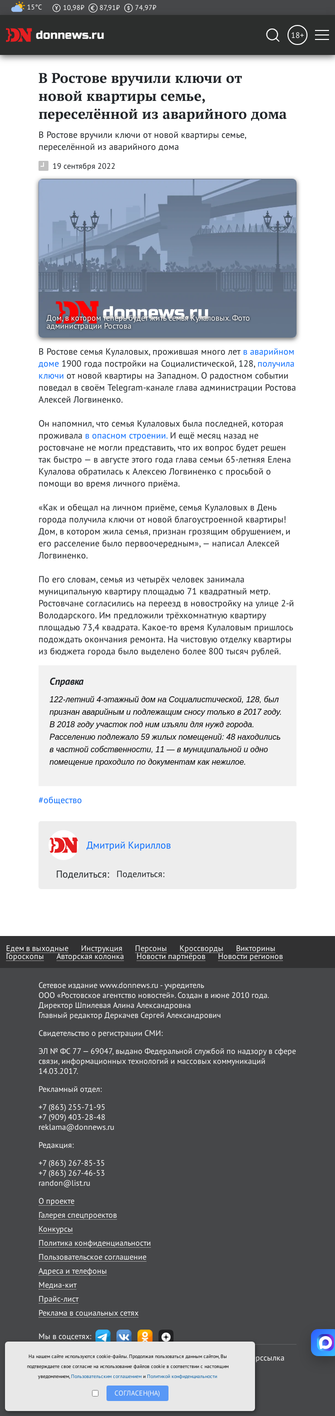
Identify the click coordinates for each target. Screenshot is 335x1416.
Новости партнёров (171, 956)
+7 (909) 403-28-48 (72, 1117)
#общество (60, 800)
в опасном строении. (126, 435)
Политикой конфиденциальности (182, 1376)
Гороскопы (25, 956)
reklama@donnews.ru (76, 1127)
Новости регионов (250, 956)
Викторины (256, 948)
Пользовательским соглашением (106, 1376)
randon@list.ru (64, 1183)
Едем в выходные (37, 948)
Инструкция (101, 948)
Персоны (151, 948)
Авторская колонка (90, 956)
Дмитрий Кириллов (109, 845)
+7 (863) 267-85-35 (71, 1163)
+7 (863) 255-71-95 (72, 1107)
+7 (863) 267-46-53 (71, 1173)
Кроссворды (202, 948)
